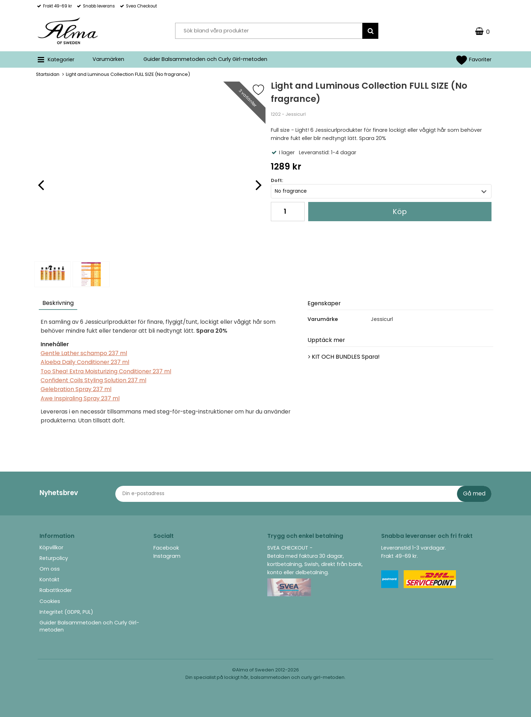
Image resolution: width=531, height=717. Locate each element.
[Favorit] (263, 89)
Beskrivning (58, 303)
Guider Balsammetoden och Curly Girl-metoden (205, 59)
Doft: (277, 180)
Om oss (50, 568)
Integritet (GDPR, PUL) (66, 611)
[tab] (58, 304)
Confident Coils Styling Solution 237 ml (93, 380)
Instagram (166, 556)
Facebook (166, 547)
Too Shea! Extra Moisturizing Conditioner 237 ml (106, 371)
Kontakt (49, 579)
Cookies (50, 601)
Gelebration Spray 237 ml (76, 389)
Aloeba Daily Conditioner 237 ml (85, 362)
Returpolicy (54, 558)
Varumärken (108, 59)
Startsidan (47, 74)
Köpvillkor (51, 547)
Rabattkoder (56, 590)
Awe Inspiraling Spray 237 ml (80, 398)
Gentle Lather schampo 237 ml (84, 353)
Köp (400, 212)
